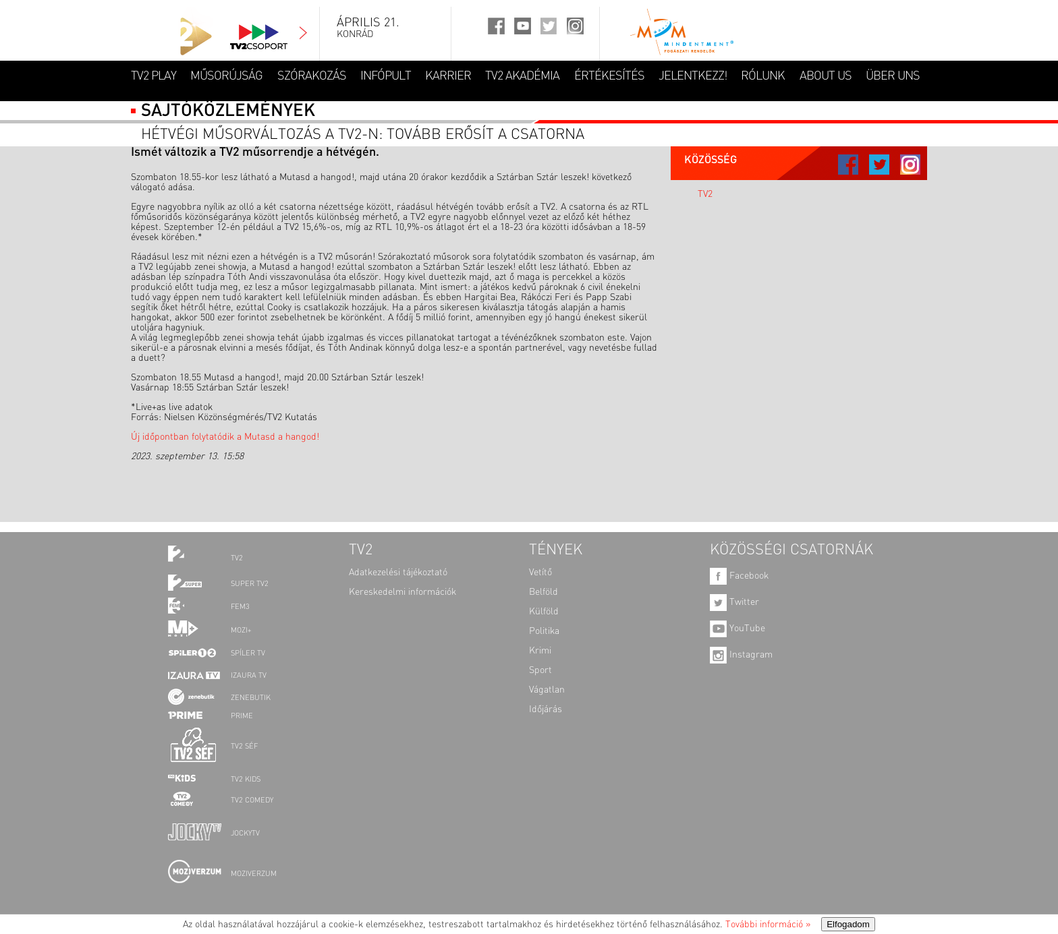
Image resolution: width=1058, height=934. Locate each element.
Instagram (741, 655)
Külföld (544, 611)
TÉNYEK (555, 550)
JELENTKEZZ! (693, 76)
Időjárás (545, 709)
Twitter (734, 602)
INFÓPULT (385, 76)
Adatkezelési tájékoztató (398, 572)
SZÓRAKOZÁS (311, 76)
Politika (544, 631)
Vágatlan (547, 690)
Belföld (543, 592)
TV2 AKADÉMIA (522, 76)
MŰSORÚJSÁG (226, 76)
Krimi (540, 650)
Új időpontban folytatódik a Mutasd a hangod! (225, 437)
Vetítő (540, 572)
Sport (540, 670)
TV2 (705, 194)
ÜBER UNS (893, 76)
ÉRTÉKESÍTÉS (609, 76)
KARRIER (448, 76)
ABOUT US (826, 76)
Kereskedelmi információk (402, 592)
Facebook (739, 576)
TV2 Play (153, 76)
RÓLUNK (763, 76)
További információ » (767, 924)
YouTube (737, 628)
